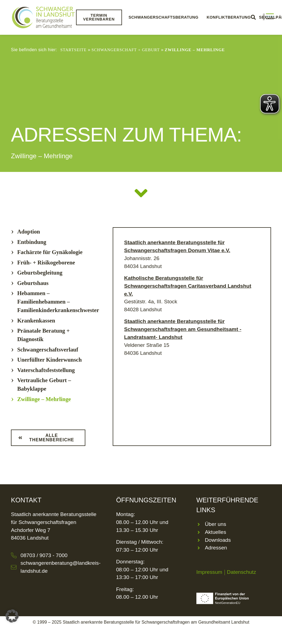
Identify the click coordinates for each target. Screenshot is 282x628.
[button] (12, 616)
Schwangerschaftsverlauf (47, 349)
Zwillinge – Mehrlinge (44, 399)
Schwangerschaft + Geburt (125, 50)
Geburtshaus (32, 283)
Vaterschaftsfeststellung (46, 370)
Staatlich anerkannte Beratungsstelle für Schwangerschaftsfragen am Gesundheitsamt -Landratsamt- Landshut (183, 329)
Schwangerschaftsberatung (163, 17)
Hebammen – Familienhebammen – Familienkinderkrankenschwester (58, 301)
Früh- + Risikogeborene (46, 262)
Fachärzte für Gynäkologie (50, 252)
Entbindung (31, 242)
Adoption (28, 231)
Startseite (73, 50)
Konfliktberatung (229, 17)
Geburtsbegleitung (39, 272)
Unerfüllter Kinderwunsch (49, 359)
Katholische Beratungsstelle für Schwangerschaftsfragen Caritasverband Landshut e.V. (187, 286)
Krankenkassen (36, 320)
